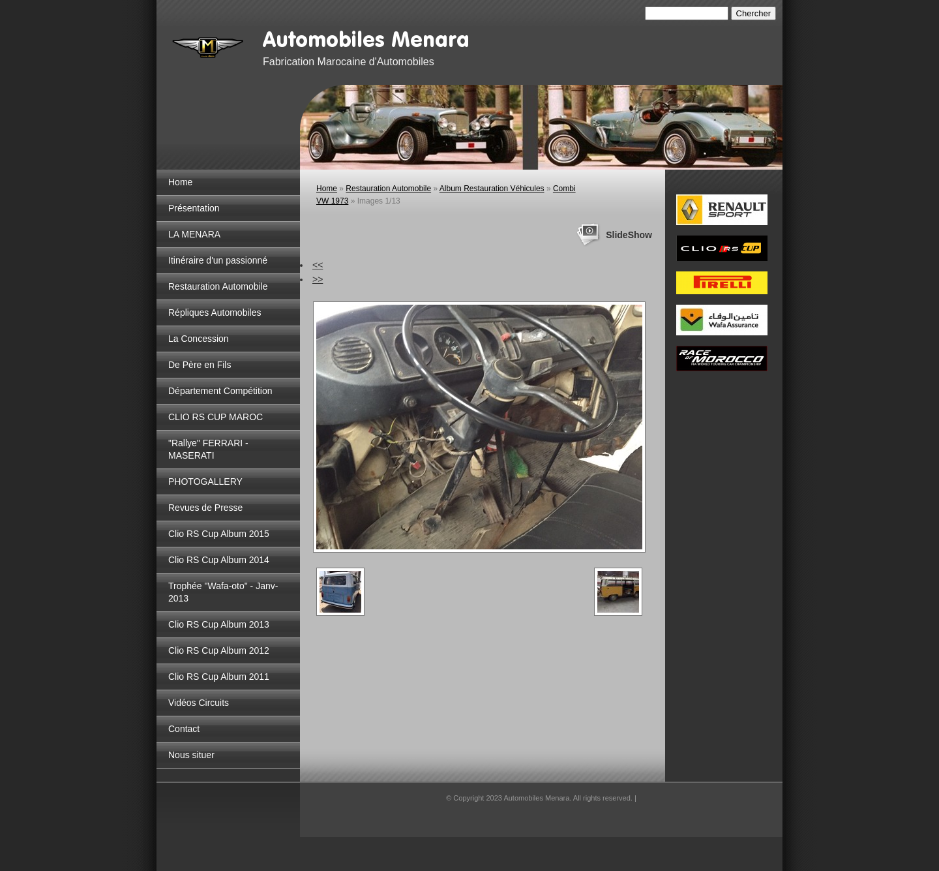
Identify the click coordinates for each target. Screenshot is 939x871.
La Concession (198, 338)
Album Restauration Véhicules (492, 188)
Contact (184, 729)
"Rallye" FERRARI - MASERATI (208, 449)
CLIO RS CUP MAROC (215, 417)
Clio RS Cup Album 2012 (218, 650)
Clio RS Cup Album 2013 (218, 624)
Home (180, 182)
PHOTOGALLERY (205, 481)
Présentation (194, 208)
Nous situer (191, 755)
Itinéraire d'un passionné (217, 260)
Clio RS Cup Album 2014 (218, 560)
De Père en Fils (199, 364)
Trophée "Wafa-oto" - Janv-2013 (223, 592)
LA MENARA (194, 234)
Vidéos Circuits (198, 702)
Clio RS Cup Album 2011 (218, 676)
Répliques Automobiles (214, 312)
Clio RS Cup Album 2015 (218, 533)
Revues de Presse (205, 507)
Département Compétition (220, 391)
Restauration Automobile (218, 286)
